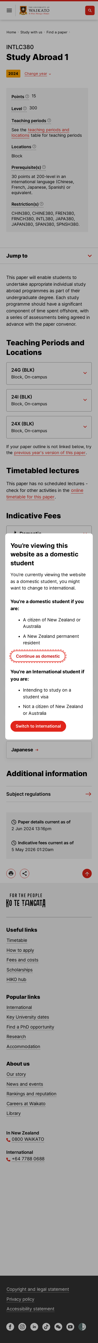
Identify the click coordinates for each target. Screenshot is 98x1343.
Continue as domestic (38, 656)
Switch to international (38, 726)
